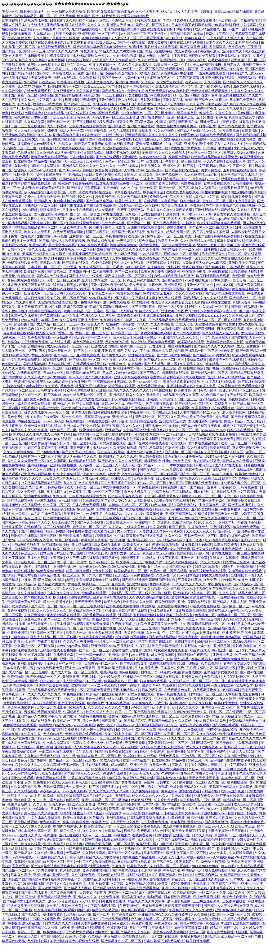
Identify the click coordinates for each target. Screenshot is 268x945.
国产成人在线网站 (111, 452)
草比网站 (164, 522)
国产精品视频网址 (21, 500)
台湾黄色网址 (149, 245)
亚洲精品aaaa (31, 29)
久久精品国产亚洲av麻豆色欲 (88, 20)
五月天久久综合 (200, 703)
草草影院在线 (77, 258)
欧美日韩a (107, 456)
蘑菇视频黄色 (50, 210)
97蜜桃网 (136, 47)
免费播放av (223, 403)
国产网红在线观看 (157, 95)
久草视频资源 (21, 33)
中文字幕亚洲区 (126, 469)
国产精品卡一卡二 (151, 465)
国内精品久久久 (53, 857)
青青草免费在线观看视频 (210, 91)
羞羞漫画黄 (218, 47)
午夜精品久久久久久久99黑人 (164, 152)
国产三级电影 (210, 619)
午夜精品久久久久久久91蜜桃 (191, 910)
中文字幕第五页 (88, 91)
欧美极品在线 (137, 866)
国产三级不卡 (246, 408)
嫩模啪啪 (28, 439)
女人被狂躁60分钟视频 (51, 214)
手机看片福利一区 (234, 509)
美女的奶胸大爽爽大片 (231, 659)
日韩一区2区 (17, 249)
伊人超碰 (57, 853)
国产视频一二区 (139, 223)
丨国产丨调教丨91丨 (56, 69)
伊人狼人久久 (210, 809)
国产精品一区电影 (15, 51)
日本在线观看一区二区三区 (34, 562)
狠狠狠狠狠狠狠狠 (95, 38)
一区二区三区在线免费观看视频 (137, 826)
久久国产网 (158, 527)
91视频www (169, 254)
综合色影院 (149, 188)
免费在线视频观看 (163, 663)
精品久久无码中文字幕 (79, 452)
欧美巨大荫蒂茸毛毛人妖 (46, 64)
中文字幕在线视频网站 (172, 839)
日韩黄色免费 (247, 487)
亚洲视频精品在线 (180, 386)
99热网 (185, 624)
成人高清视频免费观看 (181, 562)
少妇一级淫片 (135, 267)
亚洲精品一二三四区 (138, 676)
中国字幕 (120, 298)
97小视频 (30, 82)
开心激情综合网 (82, 157)
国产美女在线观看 (174, 205)
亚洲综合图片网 (65, 566)
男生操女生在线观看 (77, 210)
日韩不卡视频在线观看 (123, 152)
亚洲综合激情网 (127, 82)
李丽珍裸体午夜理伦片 (194, 654)
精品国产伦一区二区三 (67, 161)
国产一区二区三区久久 (152, 25)
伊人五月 (176, 483)
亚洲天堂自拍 (191, 676)
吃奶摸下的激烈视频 (146, 588)
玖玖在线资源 (76, 113)
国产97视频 (239, 337)
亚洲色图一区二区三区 (248, 60)
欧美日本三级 (34, 271)
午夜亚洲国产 (81, 381)
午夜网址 (172, 161)
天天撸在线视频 (26, 822)
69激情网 (173, 271)
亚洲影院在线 (173, 100)
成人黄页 (101, 69)
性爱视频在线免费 (34, 20)
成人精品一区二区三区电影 (41, 395)
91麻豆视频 (195, 817)
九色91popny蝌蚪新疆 (222, 218)
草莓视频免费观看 (94, 540)
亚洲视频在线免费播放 (202, 483)
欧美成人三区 (133, 544)
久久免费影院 (17, 919)
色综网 (149, 782)
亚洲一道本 (194, 540)
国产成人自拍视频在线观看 (201, 425)
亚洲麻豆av (155, 170)
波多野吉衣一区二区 (125, 553)
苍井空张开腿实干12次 (249, 447)
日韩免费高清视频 (244, 271)
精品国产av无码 (14, 941)
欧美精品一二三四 (219, 364)
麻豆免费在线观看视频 (86, 218)
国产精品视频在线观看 (182, 170)
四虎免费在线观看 (170, 82)
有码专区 (24, 104)
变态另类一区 (112, 77)
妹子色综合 (26, 329)
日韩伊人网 (75, 857)
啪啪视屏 (114, 778)
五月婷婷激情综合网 (148, 615)
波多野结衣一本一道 (196, 646)
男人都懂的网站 (50, 888)
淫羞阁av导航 (157, 910)
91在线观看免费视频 (205, 606)
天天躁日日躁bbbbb (140, 619)
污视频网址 (138, 637)
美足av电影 (111, 188)
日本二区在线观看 (165, 936)
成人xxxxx (100, 447)
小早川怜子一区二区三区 (179, 399)
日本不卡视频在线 (136, 86)
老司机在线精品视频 (203, 443)
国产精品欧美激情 (52, 584)
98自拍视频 (29, 210)
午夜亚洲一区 (17, 399)
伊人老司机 (120, 765)
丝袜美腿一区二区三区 (41, 205)
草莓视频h (68, 509)
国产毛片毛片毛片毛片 (160, 707)
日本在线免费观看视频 (48, 42)
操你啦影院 (141, 302)
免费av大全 (95, 743)
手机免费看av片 (220, 584)
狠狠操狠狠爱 (190, 936)
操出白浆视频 (256, 329)
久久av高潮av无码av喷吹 (61, 765)
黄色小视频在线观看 (104, 113)
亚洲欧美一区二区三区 (163, 716)
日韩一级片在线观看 (219, 685)
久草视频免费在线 (15, 42)
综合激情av (147, 240)
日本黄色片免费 (172, 668)
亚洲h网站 (130, 157)
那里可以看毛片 (98, 232)
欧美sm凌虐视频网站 (123, 179)
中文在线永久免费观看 (44, 817)
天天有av (104, 668)
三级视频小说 (220, 527)
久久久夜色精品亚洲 (132, 196)
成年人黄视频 (157, 42)
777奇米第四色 (132, 113)
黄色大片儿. (89, 51)
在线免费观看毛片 (38, 91)
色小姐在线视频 (126, 254)
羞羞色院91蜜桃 (129, 315)
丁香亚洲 (254, 47)
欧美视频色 (183, 390)
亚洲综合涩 (117, 126)
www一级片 (186, 108)
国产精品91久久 (114, 91)
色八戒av (132, 214)
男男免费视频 (47, 870)
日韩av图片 (207, 126)
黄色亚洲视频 (17, 610)
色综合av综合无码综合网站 (198, 875)
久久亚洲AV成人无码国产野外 (59, 152)
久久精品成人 (218, 879)
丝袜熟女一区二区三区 (205, 152)
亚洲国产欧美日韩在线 (162, 183)
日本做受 (209, 148)
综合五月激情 (115, 227)
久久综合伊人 (198, 527)
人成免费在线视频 (202, 20)
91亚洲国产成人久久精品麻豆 (114, 60)
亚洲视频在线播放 (235, 179)
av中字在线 (142, 351)
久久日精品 (255, 421)
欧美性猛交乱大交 (242, 117)
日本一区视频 (27, 240)
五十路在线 (255, 38)
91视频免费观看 (58, 55)
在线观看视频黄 (29, 373)
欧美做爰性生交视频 (101, 628)
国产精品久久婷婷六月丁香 (241, 210)
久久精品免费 (34, 122)
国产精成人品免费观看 (84, 188)
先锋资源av (255, 293)
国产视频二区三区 (78, 104)
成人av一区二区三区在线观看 (220, 320)
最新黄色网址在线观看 (226, 359)
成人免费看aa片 (186, 51)
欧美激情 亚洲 (104, 531)
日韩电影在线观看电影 (77, 205)
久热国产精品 (256, 144)
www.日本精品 (100, 298)
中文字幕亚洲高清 (186, 77)
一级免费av (19, 637)
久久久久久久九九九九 (44, 694)
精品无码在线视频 (105, 910)
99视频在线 (103, 368)
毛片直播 (225, 148)
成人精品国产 (32, 923)
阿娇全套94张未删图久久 (142, 280)
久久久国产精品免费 (22, 773)
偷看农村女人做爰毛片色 (232, 214)
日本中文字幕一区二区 (236, 166)
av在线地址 (155, 161)
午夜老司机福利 (49, 641)
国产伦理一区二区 (44, 606)
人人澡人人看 (60, 342)
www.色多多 (218, 853)
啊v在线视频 (27, 888)
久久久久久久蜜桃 (189, 293)
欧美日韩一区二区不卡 (171, 64)
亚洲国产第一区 (254, 64)
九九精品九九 (43, 33)
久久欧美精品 (89, 77)
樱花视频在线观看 (176, 373)
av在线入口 (174, 38)
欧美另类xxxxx (158, 738)
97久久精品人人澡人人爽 (226, 38)
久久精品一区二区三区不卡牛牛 (144, 33)
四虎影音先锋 (106, 509)
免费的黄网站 (27, 751)
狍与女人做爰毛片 (205, 188)
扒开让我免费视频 (35, 342)
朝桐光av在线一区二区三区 (202, 496)
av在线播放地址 (242, 469)
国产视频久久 (188, 478)
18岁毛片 (160, 566)
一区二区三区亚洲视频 (147, 38)
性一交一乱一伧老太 (85, 214)
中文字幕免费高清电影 (223, 205)
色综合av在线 (53, 734)
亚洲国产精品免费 (141, 126)
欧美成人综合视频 (101, 240)
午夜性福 (187, 73)
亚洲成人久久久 (85, 897)
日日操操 (71, 100)
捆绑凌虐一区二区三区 (234, 615)
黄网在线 (74, 584)
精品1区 (242, 932)
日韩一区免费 (71, 905)
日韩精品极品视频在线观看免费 (110, 122)
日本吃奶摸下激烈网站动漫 (191, 25)
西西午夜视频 (159, 584)
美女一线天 (91, 720)
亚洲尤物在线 (137, 584)
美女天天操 (138, 284)
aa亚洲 (253, 619)
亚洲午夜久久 (204, 795)
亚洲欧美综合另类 (66, 135)
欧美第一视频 (82, 329)
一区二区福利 (189, 254)
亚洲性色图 (139, 765)
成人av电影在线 (60, 364)
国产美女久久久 (92, 324)
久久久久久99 (68, 51)
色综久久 (65, 144)
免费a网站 (158, 751)
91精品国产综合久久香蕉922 (206, 100)
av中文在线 (213, 104)
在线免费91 (52, 417)
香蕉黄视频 (21, 866)
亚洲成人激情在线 (165, 86)
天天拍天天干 (50, 196)
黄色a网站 (245, 113)
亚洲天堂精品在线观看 (235, 55)
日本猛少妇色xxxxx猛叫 (120, 373)
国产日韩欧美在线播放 (28, 346)
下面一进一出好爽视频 (97, 729)
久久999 (20, 883)
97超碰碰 (99, 289)
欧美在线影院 (81, 412)
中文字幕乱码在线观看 (219, 381)
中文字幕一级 (77, 64)
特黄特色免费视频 (227, 236)
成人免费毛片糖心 (88, 302)
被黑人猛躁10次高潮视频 (159, 73)
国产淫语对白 (150, 469)
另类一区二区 (51, 698)
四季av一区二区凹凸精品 (169, 571)
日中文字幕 (196, 179)
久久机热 (31, 218)
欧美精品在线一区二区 (131, 571)
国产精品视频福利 (170, 540)
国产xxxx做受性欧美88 (178, 245)
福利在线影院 (237, 782)
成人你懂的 (33, 179)
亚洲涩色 (118, 584)
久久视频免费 (196, 377)
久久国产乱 (12, 108)
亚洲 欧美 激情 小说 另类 (203, 144)
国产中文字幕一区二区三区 (174, 734)
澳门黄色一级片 (205, 390)
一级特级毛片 (121, 20)
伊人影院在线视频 (156, 879)
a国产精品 (212, 716)
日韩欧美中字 (56, 174)
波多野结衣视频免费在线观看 (43, 188)
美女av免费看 (211, 170)
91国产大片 (165, 408)
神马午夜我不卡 (14, 694)
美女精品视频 (81, 544)
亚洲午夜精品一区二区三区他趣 (105, 800)
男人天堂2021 (127, 531)
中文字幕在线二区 (49, 100)
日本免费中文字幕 (80, 42)
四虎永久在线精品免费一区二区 (120, 183)
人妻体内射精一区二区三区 (200, 412)
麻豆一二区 (166, 306)
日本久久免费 (162, 351)
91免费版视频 (110, 320)
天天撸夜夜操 (12, 425)
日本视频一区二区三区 (44, 267)
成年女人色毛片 (122, 69)
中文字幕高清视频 (215, 337)
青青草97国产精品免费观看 (31, 183)
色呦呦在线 (26, 152)
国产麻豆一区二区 (24, 95)
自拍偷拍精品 (190, 800)
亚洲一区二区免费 (194, 558)
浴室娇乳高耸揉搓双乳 (121, 73)
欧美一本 (233, 245)
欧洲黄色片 (189, 135)
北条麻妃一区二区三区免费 (34, 646)
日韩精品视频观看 (115, 919)
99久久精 (60, 496)
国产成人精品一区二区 (47, 324)
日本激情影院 (190, 201)
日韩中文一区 (149, 329)
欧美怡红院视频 (33, 905)
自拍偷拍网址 (250, 20)
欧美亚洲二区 (146, 844)
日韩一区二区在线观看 (245, 254)
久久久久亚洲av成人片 (135, 64)
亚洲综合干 (227, 531)
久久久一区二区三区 (184, 430)
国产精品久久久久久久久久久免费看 (133, 249)
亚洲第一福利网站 (15, 549)
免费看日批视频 (173, 289)
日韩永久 (189, 223)
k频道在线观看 (254, 236)
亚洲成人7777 (162, 927)
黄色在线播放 (192, 267)
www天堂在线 (216, 857)
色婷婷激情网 (117, 927)
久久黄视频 (67, 320)
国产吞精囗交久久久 (77, 196)
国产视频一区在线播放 (223, 368)
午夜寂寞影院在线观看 (96, 637)
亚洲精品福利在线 (222, 628)
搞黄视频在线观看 (122, 386)
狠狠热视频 (113, 174)
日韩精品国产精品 (134, 769)
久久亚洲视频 (63, 91)
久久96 (260, 853)
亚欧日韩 (180, 55)
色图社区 (239, 276)
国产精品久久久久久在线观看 (244, 104)
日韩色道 (46, 148)
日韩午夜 (8, 240)
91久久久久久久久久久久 (48, 610)
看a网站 (221, 117)
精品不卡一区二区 (185, 619)
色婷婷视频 (185, 553)
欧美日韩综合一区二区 (65, 86)
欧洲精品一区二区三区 (166, 196)
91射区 (89, 95)
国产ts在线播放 (32, 531)
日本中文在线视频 (180, 465)
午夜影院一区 (140, 412)
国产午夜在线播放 (166, 223)
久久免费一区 (166, 575)
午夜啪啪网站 (115, 236)
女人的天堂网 (46, 333)
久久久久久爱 (126, 456)
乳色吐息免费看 (175, 20)
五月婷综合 (94, 161)
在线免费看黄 (155, 91)
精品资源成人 (200, 650)
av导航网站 (29, 408)
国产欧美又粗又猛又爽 (248, 417)
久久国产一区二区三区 (247, 518)
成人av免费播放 (248, 346)
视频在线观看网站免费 (187, 42)
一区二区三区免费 (158, 113)
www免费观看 (173, 469)
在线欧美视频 (218, 60)
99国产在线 (16, 469)
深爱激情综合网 (91, 430)
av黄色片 (165, 55)
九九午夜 (70, 483)
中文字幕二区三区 (102, 293)
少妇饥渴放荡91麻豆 (175, 139)
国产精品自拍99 (175, 179)
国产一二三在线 (127, 271)
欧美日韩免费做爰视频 (137, 108)
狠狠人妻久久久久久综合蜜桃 (197, 919)
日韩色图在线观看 (111, 875)
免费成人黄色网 (218, 232)
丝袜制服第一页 (243, 575)
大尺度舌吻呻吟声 (69, 469)
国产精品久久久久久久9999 (214, 346)
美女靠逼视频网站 (214, 69)
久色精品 (95, 936)
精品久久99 (255, 267)
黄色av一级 (113, 161)
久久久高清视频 (162, 324)
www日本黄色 (223, 474)
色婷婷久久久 (56, 883)
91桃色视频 (246, 580)
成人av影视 (161, 831)
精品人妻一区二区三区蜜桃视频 (84, 130)
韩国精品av (62, 403)
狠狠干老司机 (80, 447)
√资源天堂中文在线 (28, 509)
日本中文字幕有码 (235, 478)
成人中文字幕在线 (100, 82)
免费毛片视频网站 (131, 210)
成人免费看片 (105, 210)
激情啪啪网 (231, 690)
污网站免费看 (158, 883)
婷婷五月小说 (198, 760)
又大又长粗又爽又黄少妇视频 (36, 130)
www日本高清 (189, 575)
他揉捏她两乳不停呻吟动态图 (90, 254)
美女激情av (58, 941)
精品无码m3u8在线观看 (83, 373)
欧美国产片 (136, 236)
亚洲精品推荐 (172, 280)
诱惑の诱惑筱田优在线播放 (174, 276)
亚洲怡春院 (107, 100)
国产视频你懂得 (153, 117)
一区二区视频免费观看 (94, 690)
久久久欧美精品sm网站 (201, 174)
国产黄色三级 (56, 271)
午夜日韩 (161, 703)
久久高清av (179, 417)
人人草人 (115, 527)
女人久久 (193, 747)
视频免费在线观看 (24, 650)
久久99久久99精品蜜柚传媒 (115, 566)
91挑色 (258, 55)
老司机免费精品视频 (215, 86)
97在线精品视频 (55, 359)
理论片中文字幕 (94, 474)
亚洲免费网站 (192, 456)
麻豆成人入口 (27, 936)
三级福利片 (90, 676)
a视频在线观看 (51, 773)
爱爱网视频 (179, 597)
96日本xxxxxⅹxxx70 (197, 214)
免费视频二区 (205, 615)
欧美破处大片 (236, 161)
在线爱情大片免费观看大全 (171, 302)
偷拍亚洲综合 (216, 751)
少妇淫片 (50, 170)
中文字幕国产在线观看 (155, 641)
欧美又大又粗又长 (219, 817)
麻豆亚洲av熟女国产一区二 (41, 619)
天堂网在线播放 (124, 258)
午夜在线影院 (237, 395)
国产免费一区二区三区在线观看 (96, 518)
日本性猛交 (163, 835)
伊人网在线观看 (170, 298)
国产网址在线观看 (251, 381)
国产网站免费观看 (202, 55)
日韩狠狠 (211, 249)
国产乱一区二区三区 (195, 474)
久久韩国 (146, 602)
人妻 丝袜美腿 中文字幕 (162, 496)
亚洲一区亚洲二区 (181, 117)
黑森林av (167, 628)
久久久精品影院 (26, 791)
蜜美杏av (226, 536)
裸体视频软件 (122, 434)
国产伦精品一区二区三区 (65, 122)
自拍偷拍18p (83, 69)
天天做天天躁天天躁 (201, 531)
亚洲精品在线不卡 (141, 540)
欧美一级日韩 (32, 108)
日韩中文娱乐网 (245, 25)
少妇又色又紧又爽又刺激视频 (46, 447)
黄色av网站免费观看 (22, 280)
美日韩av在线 (50, 262)
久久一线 (231, 496)
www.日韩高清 (53, 421)
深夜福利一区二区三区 (152, 417)
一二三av (13, 188)
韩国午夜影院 (191, 183)
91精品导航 (219, 469)
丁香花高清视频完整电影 (119, 29)
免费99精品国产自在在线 (247, 720)
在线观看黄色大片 (41, 624)
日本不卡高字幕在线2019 (239, 174)
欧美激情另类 (246, 139)
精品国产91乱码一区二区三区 (196, 351)
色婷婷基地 (170, 773)
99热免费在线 (81, 597)
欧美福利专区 (153, 192)
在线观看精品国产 (79, 795)
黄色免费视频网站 (245, 289)
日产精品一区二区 (63, 430)
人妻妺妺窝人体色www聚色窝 (204, 262)
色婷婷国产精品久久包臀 (225, 342)
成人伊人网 (74, 844)
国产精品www (204, 355)
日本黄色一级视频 (92, 698)
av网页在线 (199, 888)
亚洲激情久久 (232, 51)
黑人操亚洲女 (255, 51)
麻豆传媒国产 (76, 421)
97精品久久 (156, 232)
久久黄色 (236, 69)
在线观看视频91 (180, 346)
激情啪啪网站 (105, 861)
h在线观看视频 (148, 258)
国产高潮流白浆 (124, 914)
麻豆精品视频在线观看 (134, 861)
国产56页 (43, 73)
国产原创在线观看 (225, 725)
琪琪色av (100, 386)
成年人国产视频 (233, 791)
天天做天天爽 (53, 293)
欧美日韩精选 (75, 240)
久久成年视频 (25, 302)
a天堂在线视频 (125, 399)
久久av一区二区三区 (217, 201)
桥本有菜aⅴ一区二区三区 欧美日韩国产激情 (179, 236)
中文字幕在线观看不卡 (120, 487)
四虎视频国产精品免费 (31, 161)
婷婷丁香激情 (168, 558)
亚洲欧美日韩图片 (175, 311)
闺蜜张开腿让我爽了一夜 (186, 751)
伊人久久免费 (41, 826)
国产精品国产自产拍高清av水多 (25, 879)
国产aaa (36, 866)
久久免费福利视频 (31, 491)
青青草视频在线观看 (18, 333)
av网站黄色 (33, 113)
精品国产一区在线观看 (128, 232)
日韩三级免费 (144, 478)
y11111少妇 (136, 513)
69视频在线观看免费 (22, 262)
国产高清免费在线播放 (151, 712)
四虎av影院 (34, 386)
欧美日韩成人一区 (32, 139)
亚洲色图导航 (169, 756)
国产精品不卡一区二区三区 (181, 249)
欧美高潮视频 (12, 196)
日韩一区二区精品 (207, 738)
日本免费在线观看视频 (105, 632)
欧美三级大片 (63, 549)
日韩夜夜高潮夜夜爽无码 (183, 905)
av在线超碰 (47, 82)
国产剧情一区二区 (135, 518)
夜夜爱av (9, 289)
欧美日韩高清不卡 (179, 615)
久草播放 (177, 104)
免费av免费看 (197, 359)
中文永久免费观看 (67, 474)
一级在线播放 (128, 166)
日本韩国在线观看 (70, 624)
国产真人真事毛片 (242, 505)
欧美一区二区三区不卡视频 (241, 443)
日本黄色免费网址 (243, 100)
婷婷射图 (21, 324)
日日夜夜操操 (166, 478)
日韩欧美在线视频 (73, 179)
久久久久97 (96, 25)
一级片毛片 (236, 267)
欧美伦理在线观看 (80, 390)
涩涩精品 (243, 439)
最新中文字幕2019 (219, 33)
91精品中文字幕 (134, 320)
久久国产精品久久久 (178, 588)
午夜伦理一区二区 (236, 311)
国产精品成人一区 (243, 298)
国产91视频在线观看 (117, 549)
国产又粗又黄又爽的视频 (93, 144)
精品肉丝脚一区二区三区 (185, 232)
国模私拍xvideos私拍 (52, 236)
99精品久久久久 (147, 311)
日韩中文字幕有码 (51, 390)
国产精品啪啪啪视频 (251, 135)
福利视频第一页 (172, 60)
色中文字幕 (190, 86)
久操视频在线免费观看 (245, 571)
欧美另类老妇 (66, 33)
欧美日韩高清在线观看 (213, 276)
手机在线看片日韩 (96, 765)
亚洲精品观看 (17, 223)
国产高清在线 (112, 720)
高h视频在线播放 (191, 368)
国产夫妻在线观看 (236, 122)
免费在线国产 (50, 822)
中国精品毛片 (73, 712)
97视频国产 (88, 100)
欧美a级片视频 (102, 782)
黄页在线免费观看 (57, 527)
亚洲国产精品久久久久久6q (179, 337)
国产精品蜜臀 (13, 901)
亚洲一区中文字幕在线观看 (148, 443)
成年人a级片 (30, 320)
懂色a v (48, 602)
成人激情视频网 (234, 412)
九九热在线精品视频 (122, 55)
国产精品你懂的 (23, 73)
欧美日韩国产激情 (165, 646)
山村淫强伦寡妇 (247, 42)
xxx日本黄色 (93, 174)
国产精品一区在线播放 (156, 51)
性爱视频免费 (99, 866)
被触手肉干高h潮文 (120, 324)
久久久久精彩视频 (31, 593)
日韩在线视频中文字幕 (111, 412)
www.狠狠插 (140, 654)
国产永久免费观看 (90, 522)
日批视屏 (57, 20)
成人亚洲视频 (72, 681)
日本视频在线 (56, 491)
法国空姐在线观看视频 (157, 29)
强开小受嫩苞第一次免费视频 (111, 139)
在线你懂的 (33, 527)
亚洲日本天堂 (223, 654)
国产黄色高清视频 (63, 892)
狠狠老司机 (10, 892)
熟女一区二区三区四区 (120, 641)
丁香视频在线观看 (147, 20)
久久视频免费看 (166, 800)
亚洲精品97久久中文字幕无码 (39, 716)
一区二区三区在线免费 (28, 126)
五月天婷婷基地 (190, 580)
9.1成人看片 (194, 104)
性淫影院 (141, 434)
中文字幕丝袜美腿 (142, 298)
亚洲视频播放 (116, 817)
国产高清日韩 (205, 329)
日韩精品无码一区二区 (67, 628)
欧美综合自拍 (194, 38)
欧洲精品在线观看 (142, 355)
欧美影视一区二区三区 (215, 804)
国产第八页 (184, 210)
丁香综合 (244, 434)
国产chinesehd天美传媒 (76, 170)
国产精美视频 (215, 267)
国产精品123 (247, 77)
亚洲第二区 (180, 765)
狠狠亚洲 (163, 619)
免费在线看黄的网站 (172, 606)
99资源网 (50, 179)
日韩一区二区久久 (15, 826)
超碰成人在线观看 (215, 575)
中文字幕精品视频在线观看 (41, 483)
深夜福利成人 (210, 51)
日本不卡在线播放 (240, 430)
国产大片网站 (12, 377)
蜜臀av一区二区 (29, 932)
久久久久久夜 (76, 293)
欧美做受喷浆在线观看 (183, 192)
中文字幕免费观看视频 (34, 337)
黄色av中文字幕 (71, 663)
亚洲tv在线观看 (22, 778)
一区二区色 (130, 787)
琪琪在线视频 (137, 610)
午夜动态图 (172, 870)
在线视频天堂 (63, 654)
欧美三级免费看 (153, 271)
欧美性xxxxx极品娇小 (52, 381)
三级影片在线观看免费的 (88, 126)
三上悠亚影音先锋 (207, 901)
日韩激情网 (250, 130)
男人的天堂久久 (214, 254)
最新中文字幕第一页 (238, 425)
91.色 (168, 659)
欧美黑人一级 (168, 240)
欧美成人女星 (206, 386)
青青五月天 (33, 518)
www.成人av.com (213, 430)
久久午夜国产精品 (77, 619)
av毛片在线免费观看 (46, 513)
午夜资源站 (255, 747)
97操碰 (26, 580)
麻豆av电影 (147, 55)
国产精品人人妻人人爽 (230, 602)
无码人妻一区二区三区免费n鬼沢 (64, 280)
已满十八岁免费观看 (205, 311)
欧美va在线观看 (75, 817)
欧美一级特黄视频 (76, 822)
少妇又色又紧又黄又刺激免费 (212, 439)
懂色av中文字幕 (192, 923)
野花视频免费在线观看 (24, 602)
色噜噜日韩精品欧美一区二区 (36, 227)
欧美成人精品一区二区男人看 (99, 756)
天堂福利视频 (134, 632)
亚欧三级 (169, 368)
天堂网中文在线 (235, 769)
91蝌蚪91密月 (196, 60)
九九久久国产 (226, 698)
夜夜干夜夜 (177, 527)
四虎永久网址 (181, 795)
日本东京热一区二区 (106, 280)
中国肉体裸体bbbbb (67, 826)
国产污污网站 (163, 861)
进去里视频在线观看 (17, 214)
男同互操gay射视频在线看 (200, 632)
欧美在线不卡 (201, 659)
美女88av (27, 100)
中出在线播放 (113, 214)
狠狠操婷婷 (64, 602)
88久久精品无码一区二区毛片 (101, 267)
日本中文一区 (150, 179)
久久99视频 (213, 82)
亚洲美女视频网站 (15, 258)
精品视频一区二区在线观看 (213, 139)
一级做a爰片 (62, 337)
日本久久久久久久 (219, 42)
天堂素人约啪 (50, 756)
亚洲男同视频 (193, 218)
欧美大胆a (33, 417)
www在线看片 (131, 879)
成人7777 (24, 86)
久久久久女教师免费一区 (180, 258)
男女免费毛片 (252, 690)
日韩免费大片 (210, 122)
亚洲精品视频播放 (63, 465)
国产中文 (94, 148)
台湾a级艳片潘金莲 (26, 544)
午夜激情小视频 (194, 271)
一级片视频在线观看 (210, 73)
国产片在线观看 (65, 77)
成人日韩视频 (56, 126)
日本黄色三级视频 (236, 562)
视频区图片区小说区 (28, 174)
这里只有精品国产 (136, 760)
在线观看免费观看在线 (54, 47)
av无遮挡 (246, 905)
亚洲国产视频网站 (179, 513)
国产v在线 (192, 95)
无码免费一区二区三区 (20, 148)
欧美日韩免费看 (226, 544)
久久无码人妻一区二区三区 (241, 483)
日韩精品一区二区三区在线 (128, 593)
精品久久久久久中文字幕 (118, 51)
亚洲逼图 (224, 773)
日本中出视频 (37, 558)
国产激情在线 (188, 122)
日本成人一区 (53, 373)
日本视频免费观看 (178, 897)
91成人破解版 (189, 663)
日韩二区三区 (139, 927)
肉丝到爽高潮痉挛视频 (248, 192)
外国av (194, 769)
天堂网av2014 (134, 170)
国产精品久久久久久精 (31, 853)
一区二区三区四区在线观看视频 (159, 69)
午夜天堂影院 (245, 201)
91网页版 (192, 69)
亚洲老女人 (232, 64)
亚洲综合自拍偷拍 (205, 509)
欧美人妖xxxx (106, 42)
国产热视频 (38, 760)
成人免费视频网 (163, 654)
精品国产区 (83, 386)
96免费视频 (51, 452)
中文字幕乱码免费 (105, 769)
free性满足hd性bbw (233, 734)
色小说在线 (237, 47)
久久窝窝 (13, 254)
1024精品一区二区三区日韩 (138, 205)
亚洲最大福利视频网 (36, 474)
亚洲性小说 (135, 452)
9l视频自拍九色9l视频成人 (37, 144)
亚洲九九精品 (53, 844)
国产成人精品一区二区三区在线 (128, 276)
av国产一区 (237, 29)
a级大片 (114, 474)
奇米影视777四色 (15, 245)
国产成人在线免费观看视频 (225, 293)
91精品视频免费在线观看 (208, 571)
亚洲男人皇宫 (12, 55)
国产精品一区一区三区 (66, 760)
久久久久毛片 (34, 377)
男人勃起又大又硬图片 (41, 813)
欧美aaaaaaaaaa (95, 86)
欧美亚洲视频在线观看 (218, 77)
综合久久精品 (118, 104)
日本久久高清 (202, 835)
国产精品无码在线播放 (187, 33)
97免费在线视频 (197, 280)
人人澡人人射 (233, 144)
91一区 (178, 95)
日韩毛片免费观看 (137, 831)
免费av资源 (135, 91)
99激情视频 (36, 883)
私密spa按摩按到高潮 (113, 408)
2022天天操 (185, 324)
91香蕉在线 (38, 245)
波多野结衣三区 (159, 77)
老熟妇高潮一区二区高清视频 (91, 271)
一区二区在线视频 (104, 685)
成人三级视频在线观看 (83, 558)
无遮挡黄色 (110, 558)
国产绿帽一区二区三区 (19, 870)
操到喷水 (46, 725)
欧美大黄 (206, 113)
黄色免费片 (16, 417)
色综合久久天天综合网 (98, 315)
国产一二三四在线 (109, 95)
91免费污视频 (170, 672)
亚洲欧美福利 (174, 284)
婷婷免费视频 (176, 227)
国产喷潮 (114, 86)
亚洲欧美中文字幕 (74, 227)
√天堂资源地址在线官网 (35, 540)
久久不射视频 (148, 60)
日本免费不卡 (154, 853)
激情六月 (102, 932)
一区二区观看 (12, 615)
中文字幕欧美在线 (120, 659)
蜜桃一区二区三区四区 (105, 491)
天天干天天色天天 (88, 602)
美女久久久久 (127, 329)
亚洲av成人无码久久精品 (82, 425)
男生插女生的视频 (215, 192)
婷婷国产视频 (207, 108)
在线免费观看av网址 (68, 232)
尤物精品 (90, 879)
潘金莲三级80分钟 (211, 245)
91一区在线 (94, 681)
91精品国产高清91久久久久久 (194, 522)
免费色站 (197, 205)
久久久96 (44, 135)
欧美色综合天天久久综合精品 (244, 897)
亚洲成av (75, 174)
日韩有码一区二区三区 (38, 456)
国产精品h (97, 817)
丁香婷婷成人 (13, 69)
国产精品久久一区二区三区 (164, 359)
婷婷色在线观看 (115, 773)
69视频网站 (184, 29)
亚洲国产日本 (134, 161)
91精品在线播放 (39, 720)
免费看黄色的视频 (108, 170)
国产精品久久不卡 (236, 809)
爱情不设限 (78, 139)
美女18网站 (44, 747)
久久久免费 (199, 914)
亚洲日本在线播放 (175, 888)
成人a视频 (158, 518)
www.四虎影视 (179, 91)
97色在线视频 (162, 390)
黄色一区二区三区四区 (92, 333)
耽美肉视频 (177, 817)
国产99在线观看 (108, 157)
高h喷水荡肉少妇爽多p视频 (155, 122)
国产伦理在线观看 (251, 707)
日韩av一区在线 (113, 403)
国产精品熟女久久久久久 (149, 104)
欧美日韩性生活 (226, 703)
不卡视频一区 (131, 848)
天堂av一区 (81, 769)
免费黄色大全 (62, 399)
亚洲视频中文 (145, 522)
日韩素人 (131, 174)
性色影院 (227, 351)
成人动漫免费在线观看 (34, 403)
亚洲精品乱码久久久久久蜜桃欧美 (134, 395)
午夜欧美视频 (229, 130)
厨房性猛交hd (70, 831)
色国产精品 (135, 403)
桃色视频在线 (129, 672)
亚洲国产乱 (227, 522)
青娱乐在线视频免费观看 (43, 712)
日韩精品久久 (238, 73)
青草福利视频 (24, 861)
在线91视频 (174, 144)
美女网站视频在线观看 (20, 725)
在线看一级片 (82, 368)
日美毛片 (28, 848)
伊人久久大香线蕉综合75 (93, 399)
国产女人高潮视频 (86, 403)
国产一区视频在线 (132, 42)
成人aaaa (256, 73)
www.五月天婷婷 (43, 51)
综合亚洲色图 (105, 196)
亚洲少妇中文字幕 (251, 668)
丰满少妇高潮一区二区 (238, 778)
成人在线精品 (54, 113)
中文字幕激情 (31, 505)
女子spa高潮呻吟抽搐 (206, 64)
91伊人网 (203, 553)
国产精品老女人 (51, 240)
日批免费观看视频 (231, 329)
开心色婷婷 (227, 487)
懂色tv (228, 421)
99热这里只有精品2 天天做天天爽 (27, 77)
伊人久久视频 (213, 161)
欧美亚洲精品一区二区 (43, 676)
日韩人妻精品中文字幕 (203, 196)
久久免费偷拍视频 (124, 447)
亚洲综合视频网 (66, 738)
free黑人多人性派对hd (60, 478)
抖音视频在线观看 (28, 769)
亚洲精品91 (54, 25)
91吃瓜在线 (133, 95)
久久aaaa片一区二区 (214, 306)
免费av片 (31, 196)
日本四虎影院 (152, 690)
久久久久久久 (189, 707)
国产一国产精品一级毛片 (199, 487)
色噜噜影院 (23, 800)
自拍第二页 (149, 672)
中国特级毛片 (130, 558)
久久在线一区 (181, 738)
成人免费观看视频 (117, 302)
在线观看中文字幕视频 (161, 201)
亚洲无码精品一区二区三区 (98, 33)
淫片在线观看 (75, 25)
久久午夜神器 (131, 474)
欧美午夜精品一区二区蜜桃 (83, 311)
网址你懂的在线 (117, 342)
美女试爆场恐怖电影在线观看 (223, 258)
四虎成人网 (32, 293)
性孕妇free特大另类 (48, 104)
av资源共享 (113, 813)
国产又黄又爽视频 (194, 47)
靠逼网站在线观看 (233, 95)
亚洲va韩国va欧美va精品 (109, 284)
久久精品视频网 (185, 892)
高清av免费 (10, 734)
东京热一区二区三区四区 (168, 434)
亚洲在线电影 (57, 139)
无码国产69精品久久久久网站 (24, 60)
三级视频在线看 (234, 901)
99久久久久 (174, 536)
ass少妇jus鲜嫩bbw (35, 809)
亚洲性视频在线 (207, 210)
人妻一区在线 (134, 77)
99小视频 (10, 139)
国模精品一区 (225, 668)
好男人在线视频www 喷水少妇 (47, 412)
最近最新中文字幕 (251, 698)
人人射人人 (119, 38)
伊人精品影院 (191, 161)
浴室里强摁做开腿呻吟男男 (176, 126)
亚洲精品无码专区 (98, 844)
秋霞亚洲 (212, 923)
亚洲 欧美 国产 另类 (61, 192)
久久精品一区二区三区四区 (161, 218)
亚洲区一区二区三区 (178, 166)
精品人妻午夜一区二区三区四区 (34, 659)
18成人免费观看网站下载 (150, 148)
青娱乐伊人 (154, 452)
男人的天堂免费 (130, 359)
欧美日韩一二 (74, 513)
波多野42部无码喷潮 (196, 544)
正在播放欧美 (106, 205)
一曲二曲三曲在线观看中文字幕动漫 (238, 681)
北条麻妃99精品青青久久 (188, 712)
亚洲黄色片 (19, 760)
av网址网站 (235, 844)
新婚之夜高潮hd (75, 306)
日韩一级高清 (53, 787)
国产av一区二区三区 (174, 188)
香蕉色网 (155, 284)
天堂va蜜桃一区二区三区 (66, 351)
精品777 (216, 927)
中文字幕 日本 (206, 166)
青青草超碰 (56, 60)
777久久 (64, 29)
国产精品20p (27, 584)
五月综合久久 (12, 712)
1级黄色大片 (91, 135)
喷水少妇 (165, 729)
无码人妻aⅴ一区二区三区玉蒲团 (116, 117)
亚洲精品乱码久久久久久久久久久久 (152, 135)
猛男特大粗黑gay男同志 (71, 284)
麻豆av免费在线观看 (194, 725)
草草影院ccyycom (97, 417)
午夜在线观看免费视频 (83, 223)
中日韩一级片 (112, 135)
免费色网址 (212, 676)
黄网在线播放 (142, 130)
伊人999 (201, 588)
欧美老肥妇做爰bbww (186, 822)
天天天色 (181, 844)
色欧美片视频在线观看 (95, 192)
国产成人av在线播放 (51, 276)
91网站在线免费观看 (45, 166)
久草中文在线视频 (66, 38)
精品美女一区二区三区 (89, 527)
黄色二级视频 (50, 315)
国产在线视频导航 (38, 597)
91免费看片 (41, 782)
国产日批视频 (122, 668)
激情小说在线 (122, 417)
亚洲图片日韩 (115, 610)
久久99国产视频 (236, 756)
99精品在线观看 (29, 421)
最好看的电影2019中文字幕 (230, 760)
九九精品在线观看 (85, 29)
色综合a (13, 342)
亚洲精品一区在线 (174, 439)
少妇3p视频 (120, 421)
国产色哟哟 (48, 536)
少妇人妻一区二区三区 (83, 787)
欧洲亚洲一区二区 (226, 650)
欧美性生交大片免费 (185, 148)
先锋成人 (38, 25)
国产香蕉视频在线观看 (99, 615)
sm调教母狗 (222, 25)
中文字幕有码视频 (71, 82)
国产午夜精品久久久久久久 (122, 425)
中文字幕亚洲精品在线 (45, 311)
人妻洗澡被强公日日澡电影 (228, 831)
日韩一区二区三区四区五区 (135, 306)
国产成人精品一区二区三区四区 (53, 637)
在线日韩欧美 (34, 55)
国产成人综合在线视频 (86, 276)
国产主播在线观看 (31, 289)
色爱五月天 (29, 553)
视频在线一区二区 (192, 782)
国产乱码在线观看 (76, 262)
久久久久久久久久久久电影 (82, 588)
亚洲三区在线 (165, 108)
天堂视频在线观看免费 (242, 694)
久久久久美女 (252, 610)
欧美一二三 (124, 712)
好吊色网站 (115, 743)
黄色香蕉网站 (12, 298)
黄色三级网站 (41, 355)
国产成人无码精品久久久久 (197, 130)
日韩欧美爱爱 (12, 527)
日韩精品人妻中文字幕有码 (237, 491)
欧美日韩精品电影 (58, 108)
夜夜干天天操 (135, 743)
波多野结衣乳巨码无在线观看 (29, 284)
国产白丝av (26, 747)
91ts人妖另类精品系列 (210, 720)
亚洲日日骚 (94, 73)
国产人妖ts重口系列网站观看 (58, 839)
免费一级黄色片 (23, 236)
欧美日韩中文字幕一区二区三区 (137, 368)
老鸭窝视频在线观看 (68, 201)
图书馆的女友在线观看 (221, 672)
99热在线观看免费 (49, 668)
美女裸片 (223, 355)
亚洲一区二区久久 (200, 284)
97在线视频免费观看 (236, 196)
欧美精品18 (86, 509)
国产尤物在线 (56, 377)
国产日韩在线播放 (232, 126)
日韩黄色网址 (91, 839)
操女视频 (222, 417)
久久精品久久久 (192, 364)
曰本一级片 (102, 914)
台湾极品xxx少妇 (165, 412)
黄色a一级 (66, 333)
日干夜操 (86, 566)
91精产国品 (94, 813)
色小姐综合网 (101, 262)
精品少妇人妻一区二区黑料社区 (74, 443)
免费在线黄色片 (19, 38)
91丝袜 (226, 923)
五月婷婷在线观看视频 (161, 47)
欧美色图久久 (151, 166)
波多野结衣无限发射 (158, 293)
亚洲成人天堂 (88, 320)
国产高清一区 (64, 355)
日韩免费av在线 (114, 223)
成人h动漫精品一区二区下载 (67, 346)
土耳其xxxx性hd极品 (94, 478)
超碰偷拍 (46, 95)
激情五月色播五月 (234, 188)
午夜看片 (50, 29)
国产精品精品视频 (68, 95)
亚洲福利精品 (37, 465)
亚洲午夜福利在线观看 (194, 602)
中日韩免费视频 (151, 456)
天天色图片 (201, 883)
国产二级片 (232, 927)
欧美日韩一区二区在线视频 (67, 298)
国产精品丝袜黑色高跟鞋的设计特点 (100, 47)
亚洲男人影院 (12, 232)
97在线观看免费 (223, 408)
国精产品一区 (234, 747)
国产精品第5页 (34, 364)
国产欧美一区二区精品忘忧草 (211, 227)
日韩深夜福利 (13, 386)
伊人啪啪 (228, 866)
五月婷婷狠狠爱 (143, 408)
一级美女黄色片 (186, 113)
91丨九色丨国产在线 (97, 575)
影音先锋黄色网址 (220, 932)
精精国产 (39, 86)
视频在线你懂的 (129, 293)
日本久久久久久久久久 (189, 584)
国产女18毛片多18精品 (174, 355)
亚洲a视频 (118, 540)
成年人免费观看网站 (144, 888)
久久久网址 (42, 38)
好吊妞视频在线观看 (70, 148)
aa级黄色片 (236, 892)
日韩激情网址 (150, 100)
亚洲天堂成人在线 (190, 857)
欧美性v (17, 113)
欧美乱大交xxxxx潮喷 (239, 152)
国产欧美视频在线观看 (136, 509)
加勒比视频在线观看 (177, 329)
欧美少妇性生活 (147, 139)
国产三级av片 (150, 373)
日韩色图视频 (242, 183)
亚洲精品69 (43, 201)
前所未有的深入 (163, 505)
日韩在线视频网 (78, 60)
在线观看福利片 (114, 694)
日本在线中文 (204, 491)
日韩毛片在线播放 (249, 227)
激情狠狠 (70, 716)
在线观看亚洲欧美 (151, 386)
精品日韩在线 (148, 399)
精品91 (240, 421)
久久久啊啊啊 (164, 130)
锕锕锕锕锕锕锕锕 (124, 245)
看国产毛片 (209, 95)
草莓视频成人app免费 (68, 73)
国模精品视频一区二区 (86, 610)
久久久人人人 (31, 765)
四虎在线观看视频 (61, 249)
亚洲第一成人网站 (120, 311)
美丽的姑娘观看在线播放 (213, 302)
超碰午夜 (83, 910)
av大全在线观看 (231, 108)
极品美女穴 (245, 685)
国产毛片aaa (111, 787)
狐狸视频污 (150, 439)
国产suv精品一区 (102, 562)
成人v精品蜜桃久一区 (211, 29)
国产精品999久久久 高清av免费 (63, 936)
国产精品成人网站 (213, 399)
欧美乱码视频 (24, 571)
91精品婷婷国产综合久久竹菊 (216, 513)
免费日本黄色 (184, 641)
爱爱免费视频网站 (150, 144)
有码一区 (21, 166)
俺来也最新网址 (19, 804)
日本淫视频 (10, 20)
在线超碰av (194, 82)
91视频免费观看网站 (249, 284)
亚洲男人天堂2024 (120, 25)
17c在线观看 (149, 254)
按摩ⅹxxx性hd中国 (153, 157)
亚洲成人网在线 (252, 544)
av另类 (59, 571)
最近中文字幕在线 (62, 245)
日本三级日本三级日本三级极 (135, 337)
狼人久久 (76, 377)
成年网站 (33, 69)
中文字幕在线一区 (103, 64)
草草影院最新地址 (128, 192)
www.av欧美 (132, 813)
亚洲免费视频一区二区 (47, 223)
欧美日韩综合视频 (144, 421)
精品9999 (234, 857)
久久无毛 (52, 386)
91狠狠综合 (204, 465)
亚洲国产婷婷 (151, 870)
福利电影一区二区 (134, 346)
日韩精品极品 (94, 152)
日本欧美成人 (41, 117)
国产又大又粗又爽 (206, 549)
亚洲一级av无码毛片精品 (227, 377)
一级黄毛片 (77, 491)
